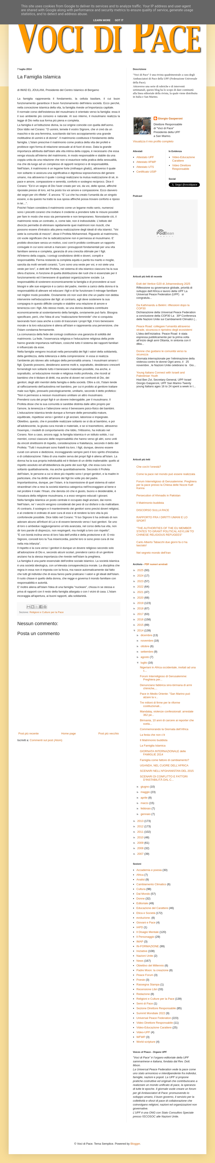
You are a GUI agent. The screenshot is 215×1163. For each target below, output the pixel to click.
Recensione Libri (146, 989)
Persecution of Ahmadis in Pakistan (158, 495)
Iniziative (141, 951)
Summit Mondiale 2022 (150, 1013)
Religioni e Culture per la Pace (47, 612)
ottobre (145, 646)
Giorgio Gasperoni (170, 118)
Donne (140, 898)
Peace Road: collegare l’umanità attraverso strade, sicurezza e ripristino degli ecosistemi (164, 328)
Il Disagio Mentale (147, 932)
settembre (147, 651)
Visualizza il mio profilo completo (153, 141)
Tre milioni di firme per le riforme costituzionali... (160, 704)
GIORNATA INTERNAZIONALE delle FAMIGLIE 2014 (163, 753)
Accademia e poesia (149, 870)
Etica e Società (145, 913)
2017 (140, 614)
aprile (144, 797)
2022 (140, 586)
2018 (140, 608)
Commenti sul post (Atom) (46, 740)
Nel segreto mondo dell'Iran (153, 552)
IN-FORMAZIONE (147, 946)
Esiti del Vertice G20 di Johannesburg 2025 (163, 283)
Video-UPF (143, 1032)
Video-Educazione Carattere (183, 159)
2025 (140, 570)
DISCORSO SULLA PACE (152, 510)
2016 (140, 619)
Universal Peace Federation (153, 1018)
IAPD (139, 927)
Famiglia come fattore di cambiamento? (164, 760)
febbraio (146, 808)
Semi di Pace (144, 1003)
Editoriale (142, 903)
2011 (140, 831)
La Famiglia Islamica (153, 745)
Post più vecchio (108, 733)
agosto (145, 657)
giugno (145, 786)
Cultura (140, 889)
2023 (140, 581)
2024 (140, 575)
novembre (147, 640)
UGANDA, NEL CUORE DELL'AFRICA (164, 765)
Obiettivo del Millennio (150, 965)
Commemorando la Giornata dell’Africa (164, 729)
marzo (145, 803)
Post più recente (28, 733)
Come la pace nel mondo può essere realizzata (165, 474)
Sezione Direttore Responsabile (156, 1008)
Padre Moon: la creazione (152, 970)
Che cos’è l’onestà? (148, 466)
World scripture (145, 1041)
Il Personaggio (145, 936)
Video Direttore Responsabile (181, 167)
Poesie (140, 979)
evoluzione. (143, 917)
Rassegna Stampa (147, 984)
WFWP (140, 1037)
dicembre (147, 635)
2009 (140, 842)
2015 (140, 624)
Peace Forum (144, 975)
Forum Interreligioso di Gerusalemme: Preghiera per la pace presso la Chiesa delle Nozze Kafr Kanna (166, 485)
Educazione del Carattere (152, 908)
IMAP (139, 941)
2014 (140, 630)
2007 (140, 853)
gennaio (146, 814)
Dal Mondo (143, 893)
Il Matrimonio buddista (150, 502)
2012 (140, 826)
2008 (140, 848)
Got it (119, 20)
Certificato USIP (146, 171)
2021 (140, 592)
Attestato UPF (145, 157)
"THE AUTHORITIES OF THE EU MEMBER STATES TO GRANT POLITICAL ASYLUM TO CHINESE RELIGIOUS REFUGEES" (165, 531)
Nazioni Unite (144, 955)
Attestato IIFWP (146, 162)
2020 (140, 597)
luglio (144, 662)
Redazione (143, 994)
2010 (140, 837)
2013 (140, 821)
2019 (140, 603)
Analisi (140, 879)
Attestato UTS (145, 166)
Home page (68, 733)
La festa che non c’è (152, 734)
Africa (139, 874)
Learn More (102, 20)
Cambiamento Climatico (151, 884)
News (139, 960)
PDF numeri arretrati (156, 564)
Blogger (135, 1143)
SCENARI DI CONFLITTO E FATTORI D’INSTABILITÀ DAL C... (164, 778)
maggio (146, 792)
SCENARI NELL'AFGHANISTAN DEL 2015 (167, 770)
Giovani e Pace (145, 922)
